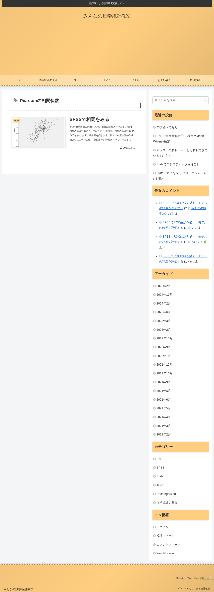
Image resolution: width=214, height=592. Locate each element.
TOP (159, 485)
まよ (194, 227)
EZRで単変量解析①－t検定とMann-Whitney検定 (179, 138)
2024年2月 (163, 303)
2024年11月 (164, 294)
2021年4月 (163, 417)
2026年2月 (163, 286)
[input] (180, 100)
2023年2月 (163, 329)
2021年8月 (163, 390)
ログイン (162, 527)
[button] (205, 100)
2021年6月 (163, 399)
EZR (159, 459)
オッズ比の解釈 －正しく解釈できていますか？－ (180, 153)
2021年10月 (164, 373)
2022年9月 (163, 347)
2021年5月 (163, 408)
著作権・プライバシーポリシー (192, 578)
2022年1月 (163, 356)
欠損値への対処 (167, 127)
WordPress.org (166, 553)
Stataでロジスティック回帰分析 (178, 164)
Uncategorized (166, 494)
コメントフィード (168, 544)
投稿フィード (165, 535)
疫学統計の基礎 (167, 502)
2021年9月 (163, 382)
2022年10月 (164, 338)
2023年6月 (163, 312)
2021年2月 (163, 434)
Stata (160, 476)
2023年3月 (163, 321)
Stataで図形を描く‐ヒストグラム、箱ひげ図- (180, 175)
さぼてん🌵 (199, 242)
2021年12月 (164, 364)
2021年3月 (163, 425)
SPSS (160, 467)
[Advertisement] (107, 50)
